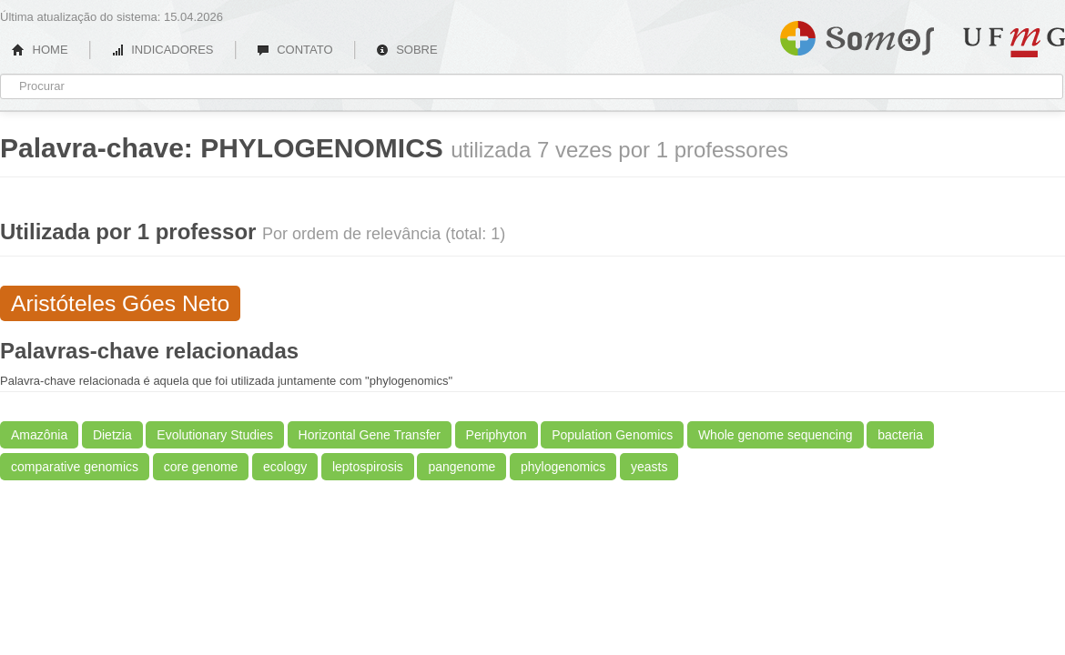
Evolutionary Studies (215, 435)
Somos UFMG (857, 34)
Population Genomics (612, 435)
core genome (201, 466)
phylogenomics (563, 466)
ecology (285, 466)
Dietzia (112, 435)
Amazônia (39, 435)
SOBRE (407, 49)
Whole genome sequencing (775, 435)
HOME (40, 49)
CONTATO (295, 49)
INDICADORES (162, 49)
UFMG (1014, 42)
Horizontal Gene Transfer (370, 435)
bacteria (900, 435)
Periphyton (496, 435)
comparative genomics (74, 466)
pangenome (461, 466)
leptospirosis (367, 466)
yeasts (649, 466)
